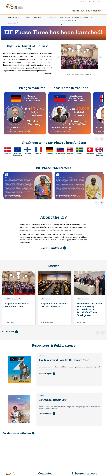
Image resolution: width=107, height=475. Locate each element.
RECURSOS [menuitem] (12, 23)
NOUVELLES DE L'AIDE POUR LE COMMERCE (75, 17)
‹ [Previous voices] (96, 202)
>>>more (48, 73)
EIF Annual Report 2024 (53, 400)
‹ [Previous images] (96, 138)
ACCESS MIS (96, 2)
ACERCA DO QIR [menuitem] (14, 17)
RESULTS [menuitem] (53, 17)
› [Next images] (101, 138)
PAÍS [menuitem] (28, 17)
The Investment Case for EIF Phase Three (64, 360)
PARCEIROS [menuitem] (38, 17)
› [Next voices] (101, 202)
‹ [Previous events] (97, 332)
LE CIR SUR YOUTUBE (67, 21)
